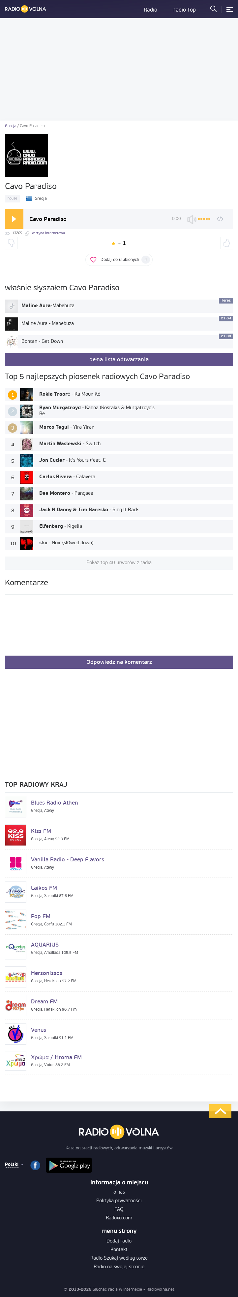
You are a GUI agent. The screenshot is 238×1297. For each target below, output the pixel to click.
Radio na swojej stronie (119, 1267)
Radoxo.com (119, 1218)
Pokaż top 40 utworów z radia (119, 562)
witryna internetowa (48, 233)
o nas (119, 1192)
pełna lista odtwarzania (119, 360)
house (12, 198)
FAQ (119, 1209)
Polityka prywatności (119, 1201)
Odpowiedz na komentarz (119, 662)
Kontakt (119, 1249)
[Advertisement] (119, 69)
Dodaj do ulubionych (125, 260)
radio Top (184, 10)
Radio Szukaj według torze (118, 1258)
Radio (150, 10)
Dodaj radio (119, 1241)
